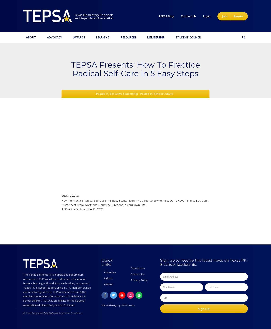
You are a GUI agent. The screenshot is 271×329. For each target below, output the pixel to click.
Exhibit (108, 278)
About (31, 37)
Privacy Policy (139, 280)
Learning (103, 37)
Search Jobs (138, 268)
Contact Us (137, 274)
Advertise (110, 272)
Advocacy (54, 37)
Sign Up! (204, 309)
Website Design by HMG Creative (118, 305)
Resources (128, 37)
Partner (108, 284)
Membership (156, 37)
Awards (79, 37)
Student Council (188, 37)
